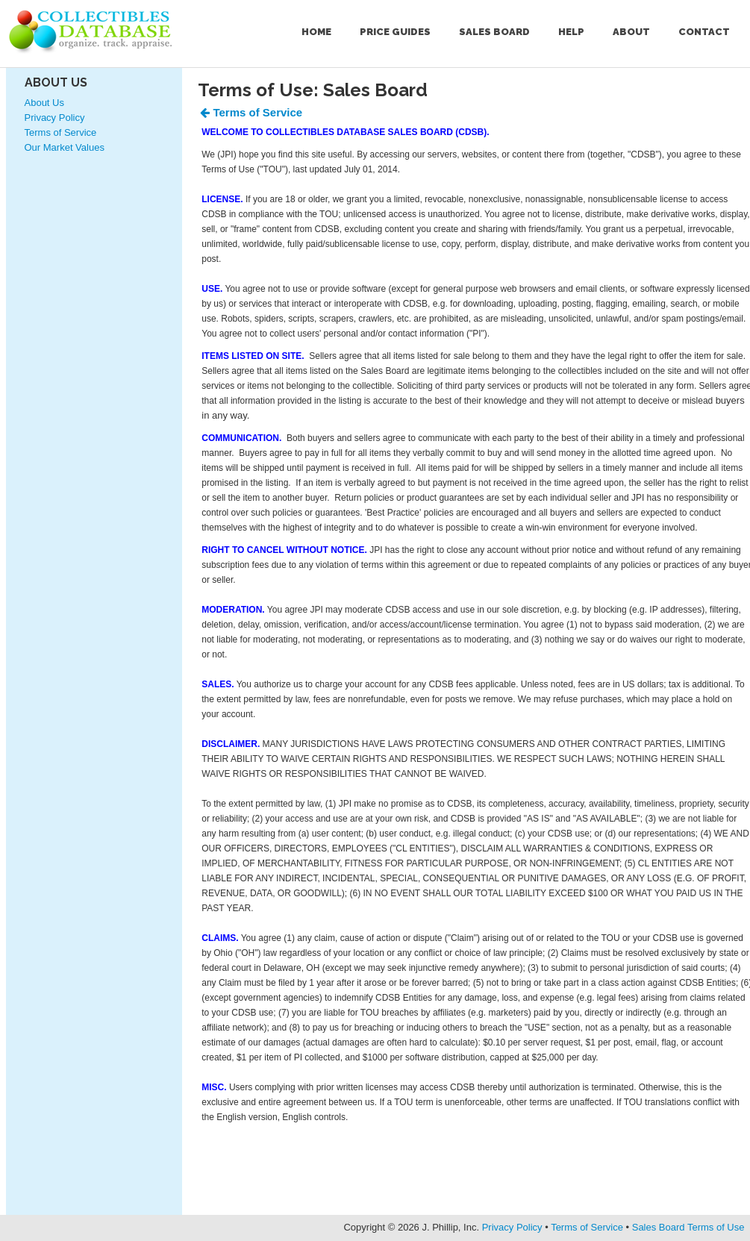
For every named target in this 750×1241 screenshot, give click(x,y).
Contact (704, 31)
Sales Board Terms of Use (688, 1227)
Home (316, 31)
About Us (56, 82)
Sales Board (494, 31)
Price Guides (395, 31)
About (631, 31)
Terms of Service (61, 132)
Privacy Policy (55, 117)
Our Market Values (64, 147)
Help (571, 31)
